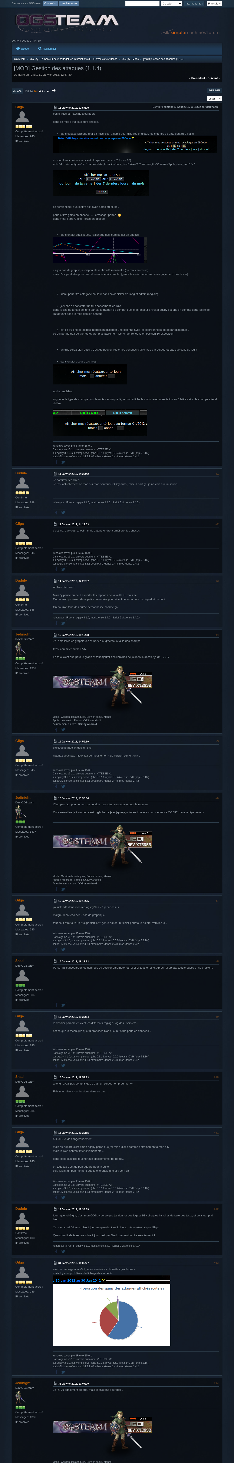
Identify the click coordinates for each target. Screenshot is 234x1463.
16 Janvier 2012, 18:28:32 (73, 961)
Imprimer (214, 90)
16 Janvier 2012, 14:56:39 (73, 741)
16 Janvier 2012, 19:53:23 (73, 1077)
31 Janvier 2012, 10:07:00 (73, 1383)
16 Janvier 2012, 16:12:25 (73, 901)
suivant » (214, 78)
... (45, 90)
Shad (19, 961)
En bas (17, 91)
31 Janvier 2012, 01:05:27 (73, 1263)
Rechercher (47, 48)
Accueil (23, 48)
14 (48, 90)
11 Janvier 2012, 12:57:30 (73, 107)
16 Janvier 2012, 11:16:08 (73, 634)
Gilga (19, 107)
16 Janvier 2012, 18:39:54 (73, 1016)
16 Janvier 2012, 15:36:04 (73, 798)
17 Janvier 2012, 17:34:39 (73, 1209)
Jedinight (22, 634)
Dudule (21, 473)
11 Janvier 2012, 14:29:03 (73, 524)
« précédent (197, 78)
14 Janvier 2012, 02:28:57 (73, 581)
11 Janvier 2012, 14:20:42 (73, 473)
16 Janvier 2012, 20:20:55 (73, 1132)
